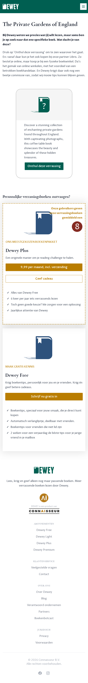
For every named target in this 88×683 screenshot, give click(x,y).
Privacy (44, 636)
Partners (44, 611)
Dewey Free (44, 530)
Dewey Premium (44, 550)
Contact (44, 574)
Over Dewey (44, 592)
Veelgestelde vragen (44, 567)
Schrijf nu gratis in (44, 396)
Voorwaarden (44, 642)
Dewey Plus (44, 543)
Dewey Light (44, 536)
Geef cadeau (44, 279)
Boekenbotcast (44, 618)
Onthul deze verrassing (44, 166)
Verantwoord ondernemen (44, 605)
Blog (44, 598)
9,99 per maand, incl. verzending (44, 267)
